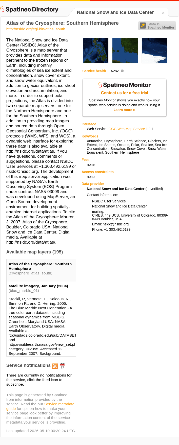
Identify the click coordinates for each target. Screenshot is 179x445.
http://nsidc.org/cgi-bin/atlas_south (35, 29)
